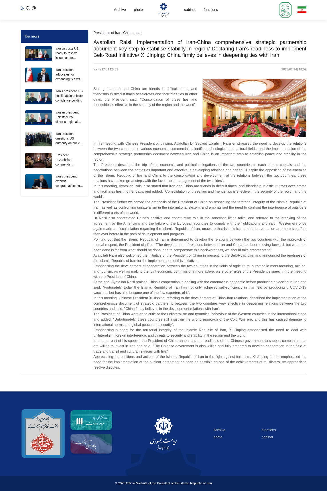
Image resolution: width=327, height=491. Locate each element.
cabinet (190, 10)
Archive (120, 10)
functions (211, 10)
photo (138, 10)
